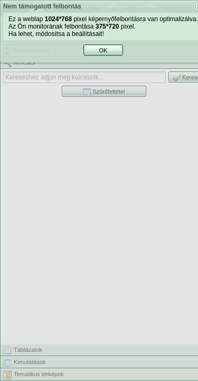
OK (105, 209)
